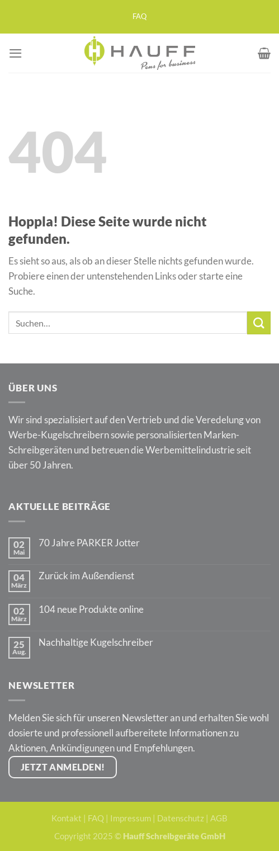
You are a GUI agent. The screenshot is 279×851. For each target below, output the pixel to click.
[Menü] (15, 53)
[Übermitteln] (259, 322)
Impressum (130, 818)
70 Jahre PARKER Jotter (89, 543)
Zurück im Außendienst (86, 575)
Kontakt (66, 818)
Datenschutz (180, 818)
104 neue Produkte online (91, 609)
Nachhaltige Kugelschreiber (96, 642)
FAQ (139, 16)
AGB (219, 818)
